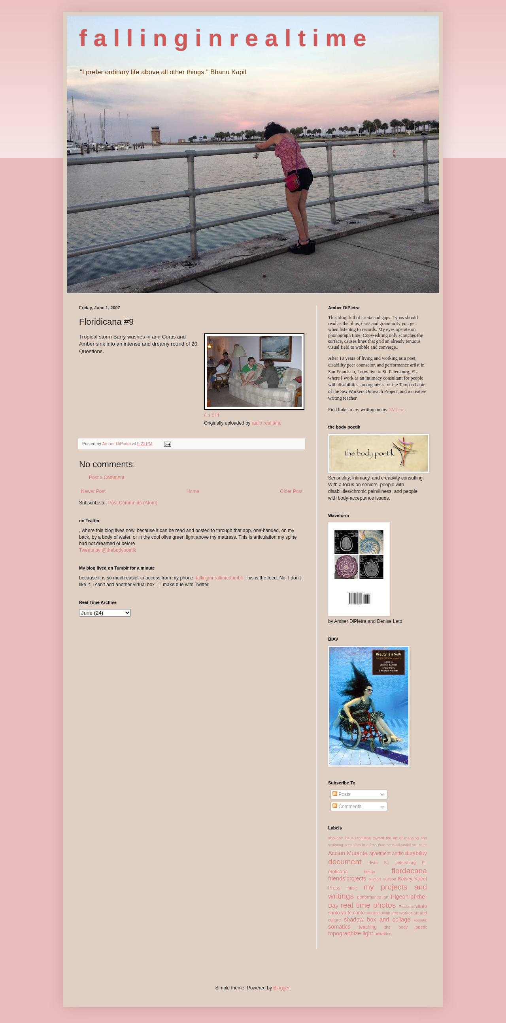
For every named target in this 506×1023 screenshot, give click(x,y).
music (351, 888)
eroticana (337, 871)
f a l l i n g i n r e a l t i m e (222, 38)
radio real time (266, 423)
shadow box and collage (377, 919)
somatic (420, 920)
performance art (372, 897)
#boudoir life (338, 838)
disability (416, 853)
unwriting (383, 933)
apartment (380, 853)
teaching (368, 927)
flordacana (409, 871)
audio (398, 853)
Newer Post (93, 491)
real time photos (368, 905)
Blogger (281, 988)
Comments (346, 806)
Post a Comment (106, 477)
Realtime (405, 906)
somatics (339, 926)
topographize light (350, 933)
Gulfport (389, 879)
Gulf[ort (374, 879)
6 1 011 (212, 415)
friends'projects (347, 878)
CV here (396, 409)
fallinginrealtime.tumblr (219, 578)
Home (193, 491)
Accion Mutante (348, 853)
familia (369, 872)
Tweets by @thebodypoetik (107, 550)
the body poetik (406, 927)
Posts (341, 794)
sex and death (378, 913)
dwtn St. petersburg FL (397, 862)
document (344, 862)
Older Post (291, 491)
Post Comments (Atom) (132, 503)
